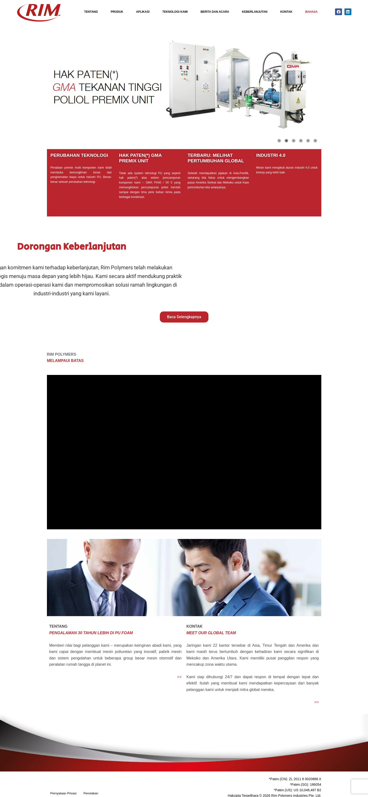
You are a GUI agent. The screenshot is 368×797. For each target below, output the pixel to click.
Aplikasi (142, 11)
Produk (117, 11)
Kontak (286, 11)
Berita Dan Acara (214, 11)
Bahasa (311, 11)
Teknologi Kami (175, 11)
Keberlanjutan (254, 11)
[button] (54, 84)
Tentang (91, 11)
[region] (184, 84)
